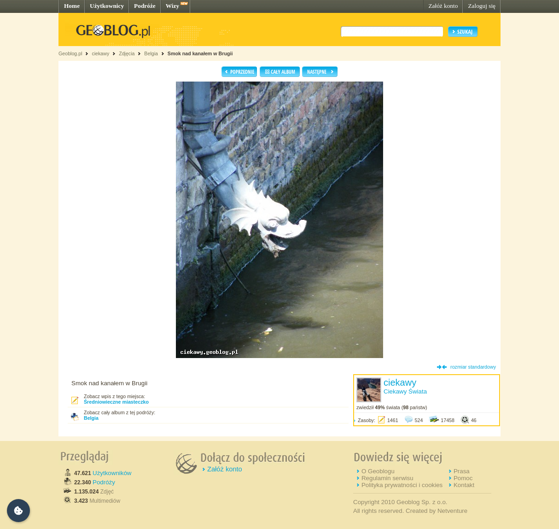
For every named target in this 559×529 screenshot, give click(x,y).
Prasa (462, 471)
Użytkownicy (107, 5)
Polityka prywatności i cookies (402, 485)
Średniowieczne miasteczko (116, 402)
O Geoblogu (378, 471)
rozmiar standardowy (473, 367)
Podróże (145, 5)
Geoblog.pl (70, 53)
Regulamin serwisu (387, 478)
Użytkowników (112, 473)
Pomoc (463, 478)
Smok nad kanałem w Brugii (200, 53)
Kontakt (464, 485)
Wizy (172, 5)
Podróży (104, 482)
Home (72, 5)
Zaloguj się (481, 5)
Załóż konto (443, 5)
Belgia (151, 53)
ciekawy (100, 53)
